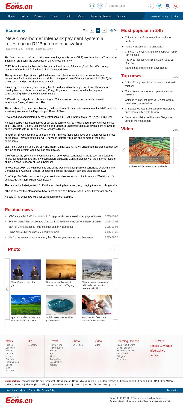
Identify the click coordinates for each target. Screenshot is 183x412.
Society (9, 350)
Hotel (52, 356)
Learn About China (126, 345)
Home (11, 16)
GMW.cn (78, 384)
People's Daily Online (31, 381)
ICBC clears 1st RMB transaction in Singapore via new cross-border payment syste (55, 216)
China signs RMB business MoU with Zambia (34, 232)
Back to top (172, 390)
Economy (32, 345)
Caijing (44, 384)
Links (7, 390)
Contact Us (34, 390)
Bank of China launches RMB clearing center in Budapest (41, 226)
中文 (176, 16)
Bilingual (121, 356)
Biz (30, 341)
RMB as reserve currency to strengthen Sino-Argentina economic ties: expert (51, 237)
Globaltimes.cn (109, 381)
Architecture (56, 362)
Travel (54, 16)
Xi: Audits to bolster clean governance (146, 67)
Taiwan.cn (18, 384)
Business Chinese (126, 350)
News (24, 16)
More (112, 249)
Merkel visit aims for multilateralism (144, 46)
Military (9, 356)
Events (53, 350)
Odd (8, 367)
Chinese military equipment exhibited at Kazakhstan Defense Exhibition (95, 285)
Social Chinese (124, 347)
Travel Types (56, 347)
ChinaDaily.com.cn (81, 381)
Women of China (93, 384)
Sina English (32, 384)
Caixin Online (56, 384)
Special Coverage (161, 345)
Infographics (157, 350)
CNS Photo (77, 345)
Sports (9, 365)
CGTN (96, 381)
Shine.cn (141, 381)
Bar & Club (55, 359)
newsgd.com (109, 384)
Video (81, 16)
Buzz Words (123, 353)
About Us (16, 390)
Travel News (56, 345)
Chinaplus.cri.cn (126, 381)
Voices (121, 16)
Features (10, 370)
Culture (9, 353)
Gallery (53, 365)
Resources (122, 359)
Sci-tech (10, 359)
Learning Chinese (101, 16)
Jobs (24, 390)
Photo (68, 16)
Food (52, 353)
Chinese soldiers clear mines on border (148, 166)
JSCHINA (152, 381)
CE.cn (68, 384)
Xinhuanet (50, 381)
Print (116, 30)
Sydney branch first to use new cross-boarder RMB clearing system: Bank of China (55, 221)
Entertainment (12, 362)
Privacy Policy (48, 390)
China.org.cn (63, 381)
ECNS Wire (157, 341)
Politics (9, 345)
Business (39, 16)
